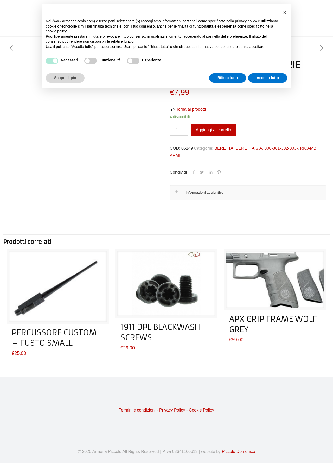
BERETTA (223, 148)
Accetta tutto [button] (268, 78)
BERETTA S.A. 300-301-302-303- (267, 148)
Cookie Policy (201, 410)
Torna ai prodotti (188, 109)
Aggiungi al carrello (213, 130)
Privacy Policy (172, 410)
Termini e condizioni (137, 410)
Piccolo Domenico (238, 451)
